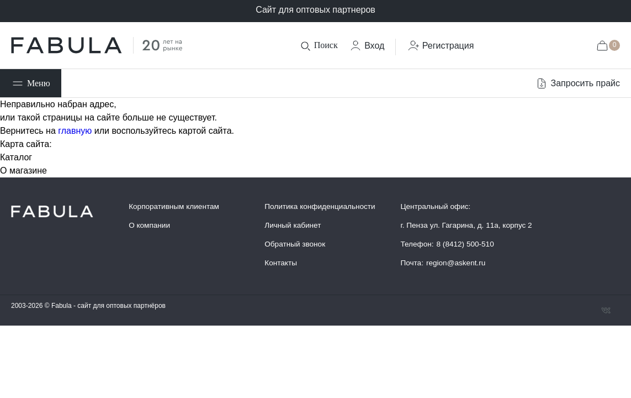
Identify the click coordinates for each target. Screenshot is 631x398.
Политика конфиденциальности (319, 206)
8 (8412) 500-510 (465, 244)
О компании (149, 225)
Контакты (280, 263)
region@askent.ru (455, 263)
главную (75, 130)
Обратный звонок (294, 244)
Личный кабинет (292, 225)
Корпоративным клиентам (174, 206)
